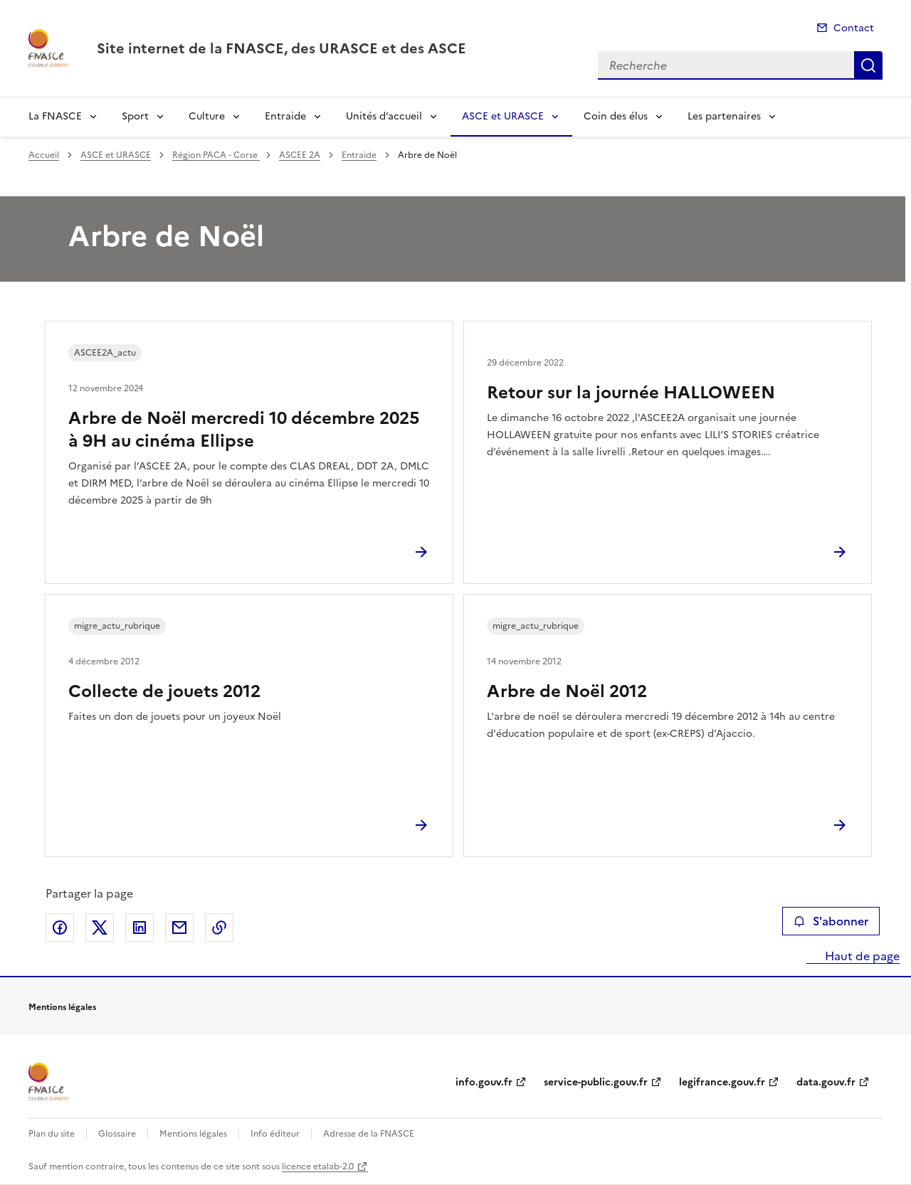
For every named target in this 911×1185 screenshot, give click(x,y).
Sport (135, 116)
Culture (207, 116)
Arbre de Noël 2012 (567, 691)
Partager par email (179, 927)
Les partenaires (724, 116)
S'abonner (831, 921)
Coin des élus (616, 116)
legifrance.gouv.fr (722, 1082)
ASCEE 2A (299, 155)
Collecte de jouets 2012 (164, 691)
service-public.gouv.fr (596, 1082)
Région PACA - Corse (216, 155)
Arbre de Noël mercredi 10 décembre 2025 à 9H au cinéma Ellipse (243, 429)
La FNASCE (55, 116)
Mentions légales (193, 1133)
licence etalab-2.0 (318, 1166)
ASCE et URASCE (503, 116)
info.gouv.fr (484, 1082)
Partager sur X (99, 927)
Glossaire (117, 1133)
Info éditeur (275, 1133)
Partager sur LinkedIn (139, 927)
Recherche (868, 65)
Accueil (43, 155)
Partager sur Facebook (60, 927)
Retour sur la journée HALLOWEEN (631, 392)
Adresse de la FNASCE (368, 1133)
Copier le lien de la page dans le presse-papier (219, 927)
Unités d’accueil (384, 116)
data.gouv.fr (825, 1082)
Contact (853, 28)
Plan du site (51, 1133)
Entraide (285, 116)
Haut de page (861, 956)
